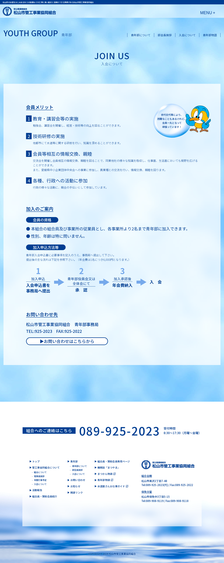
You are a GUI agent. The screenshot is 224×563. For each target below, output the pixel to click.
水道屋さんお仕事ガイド (111, 486)
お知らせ (75, 486)
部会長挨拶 (165, 35)
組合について (40, 472)
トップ (36, 461)
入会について (187, 35)
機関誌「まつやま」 (108, 467)
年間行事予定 (40, 480)
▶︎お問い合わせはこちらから (67, 341)
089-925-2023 (119, 430)
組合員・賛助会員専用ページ (113, 461)
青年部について (140, 35)
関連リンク (76, 492)
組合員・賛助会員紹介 (44, 496)
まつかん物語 (105, 474)
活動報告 (37, 490)
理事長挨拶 (39, 476)
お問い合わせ (77, 480)
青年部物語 (210, 35)
